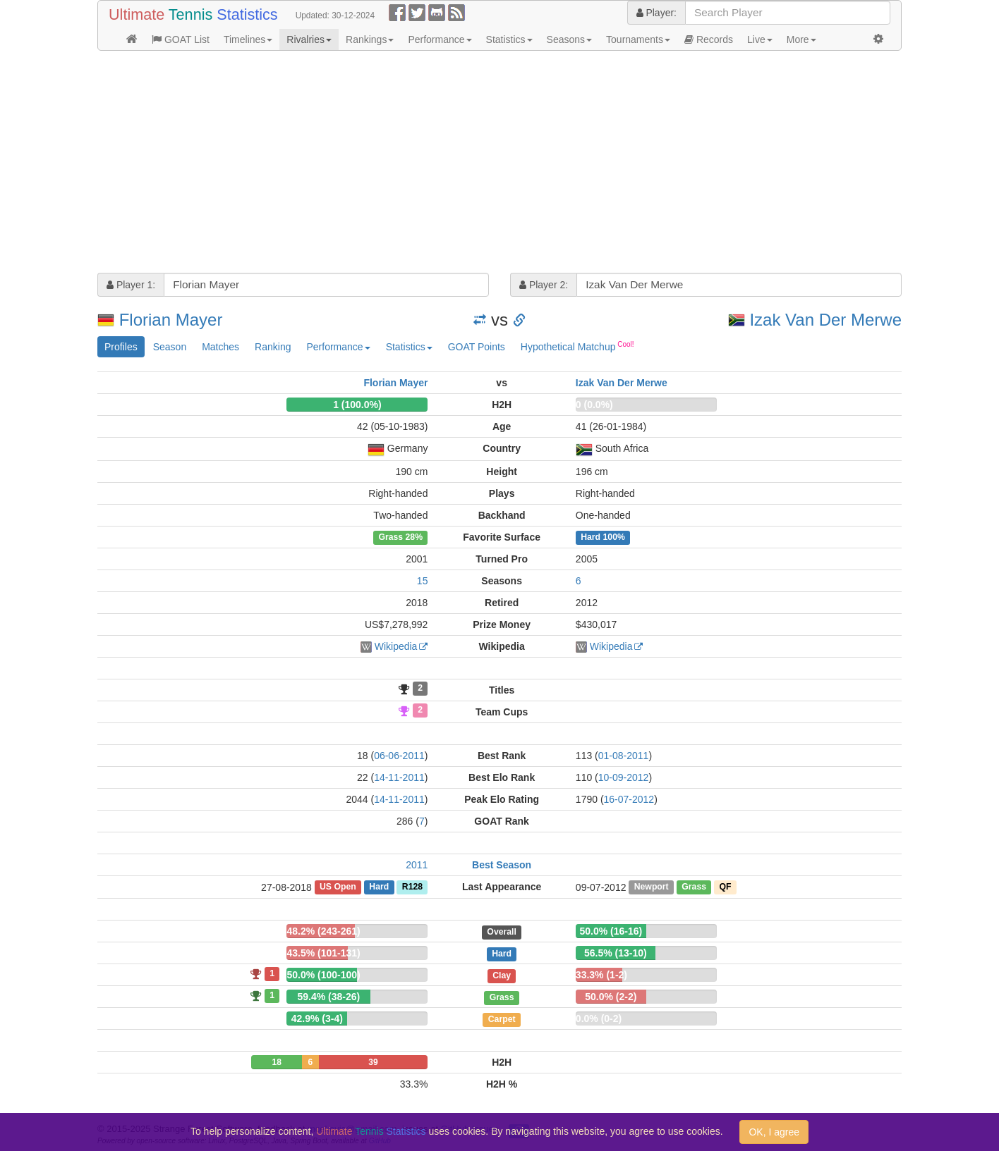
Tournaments (638, 39)
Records (708, 39)
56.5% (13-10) (615, 953)
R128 (412, 887)
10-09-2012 (623, 777)
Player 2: (543, 284)
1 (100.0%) (357, 404)
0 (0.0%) (594, 404)
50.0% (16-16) (610, 931)
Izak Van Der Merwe (825, 319)
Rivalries (309, 39)
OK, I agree (774, 1132)
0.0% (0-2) (599, 1018)
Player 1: (131, 284)
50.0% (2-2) (610, 996)
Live (760, 39)
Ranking (273, 346)
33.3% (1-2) (601, 974)
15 (422, 580)
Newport (651, 887)
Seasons (569, 39)
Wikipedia (396, 646)
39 (372, 1062)
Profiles (121, 346)
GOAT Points (476, 346)
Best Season (501, 864)
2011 (417, 864)
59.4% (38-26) (328, 996)
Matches (220, 346)
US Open (338, 887)
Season (169, 346)
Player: (656, 12)
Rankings (370, 39)
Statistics (509, 39)
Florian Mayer (171, 319)
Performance (439, 39)
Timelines (248, 39)
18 (276, 1062)
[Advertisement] (499, 163)
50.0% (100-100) (323, 974)
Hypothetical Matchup (577, 346)
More (801, 39)
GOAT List (181, 39)
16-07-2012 (629, 799)
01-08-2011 (623, 755)
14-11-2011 (399, 777)
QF (726, 887)
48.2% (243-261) (323, 931)
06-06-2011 (399, 755)
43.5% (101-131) (323, 953)
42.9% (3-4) (317, 1018)
